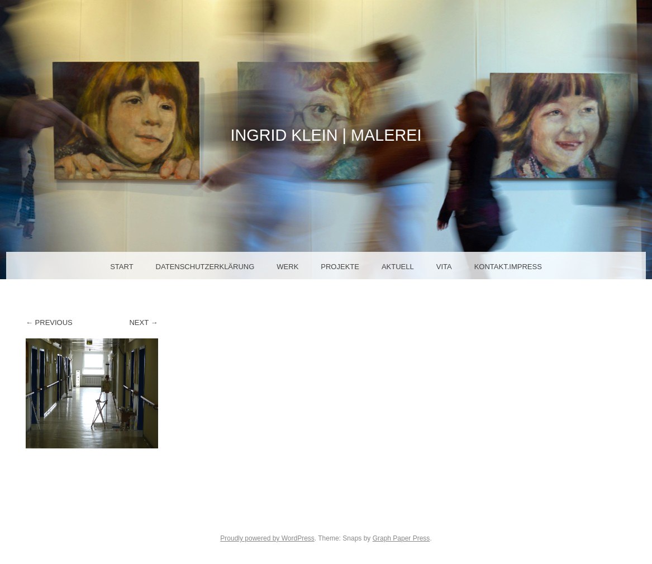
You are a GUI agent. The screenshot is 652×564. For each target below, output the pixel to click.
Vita (444, 266)
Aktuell (398, 266)
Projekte (340, 266)
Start (121, 266)
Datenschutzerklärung (205, 266)
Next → (143, 322)
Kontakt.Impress (508, 266)
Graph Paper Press (401, 538)
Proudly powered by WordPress (267, 538)
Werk (287, 266)
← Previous (49, 322)
